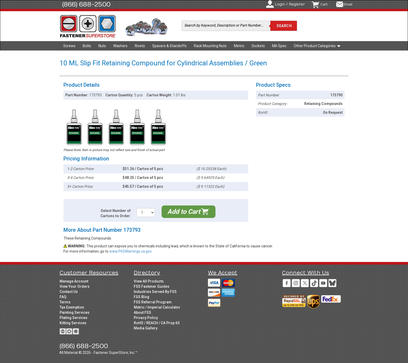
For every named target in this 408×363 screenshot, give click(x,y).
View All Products (149, 281)
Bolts (87, 46)
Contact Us (69, 292)
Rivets (140, 46)
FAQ (63, 297)
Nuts (102, 46)
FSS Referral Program (153, 302)
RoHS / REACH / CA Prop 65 (157, 323)
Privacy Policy (146, 318)
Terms (65, 302)
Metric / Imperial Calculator (157, 307)
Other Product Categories (317, 46)
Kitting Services (73, 323)
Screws (69, 46)
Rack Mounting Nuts (210, 46)
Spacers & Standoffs (169, 46)
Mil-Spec (279, 46)
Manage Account (74, 281)
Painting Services (75, 312)
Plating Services (73, 318)
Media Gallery (145, 328)
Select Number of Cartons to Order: (115, 213)
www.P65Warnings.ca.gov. (130, 251)
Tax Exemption (72, 307)
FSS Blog (141, 297)
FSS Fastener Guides (151, 286)
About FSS (142, 312)
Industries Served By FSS (155, 292)
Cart (324, 4)
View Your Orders (75, 286)
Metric (239, 46)
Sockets (258, 46)
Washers (120, 46)
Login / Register (290, 4)
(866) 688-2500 (86, 4)
